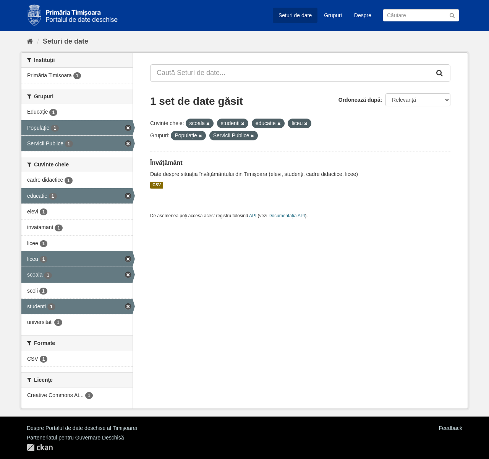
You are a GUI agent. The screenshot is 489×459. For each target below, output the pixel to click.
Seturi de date (295, 15)
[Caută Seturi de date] (421, 15)
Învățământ (166, 163)
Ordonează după (359, 100)
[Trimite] (452, 14)
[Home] (30, 41)
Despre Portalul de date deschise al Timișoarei (82, 428)
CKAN (40, 447)
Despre (362, 15)
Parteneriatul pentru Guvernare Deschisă (75, 438)
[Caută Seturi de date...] (290, 73)
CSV (156, 185)
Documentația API (287, 215)
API (252, 215)
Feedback (450, 428)
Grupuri (333, 15)
